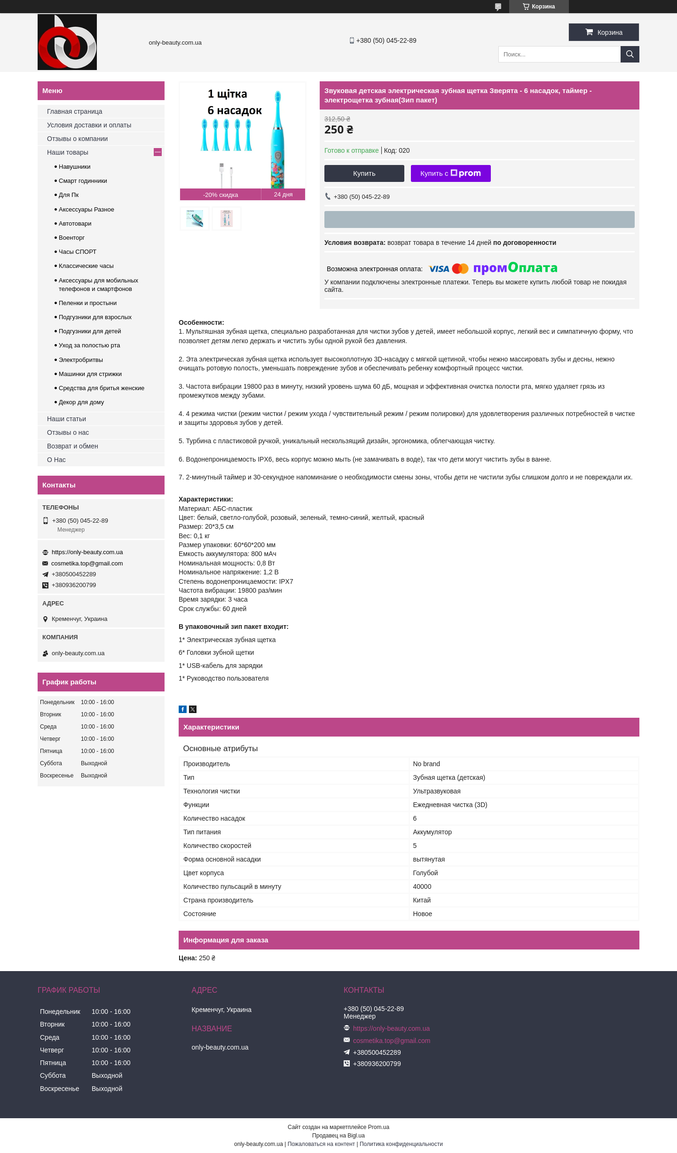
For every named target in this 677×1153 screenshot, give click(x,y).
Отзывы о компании (77, 138)
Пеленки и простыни (88, 302)
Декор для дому (81, 402)
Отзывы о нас (68, 432)
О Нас (56, 459)
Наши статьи (66, 419)
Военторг (72, 237)
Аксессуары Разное (86, 209)
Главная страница (74, 111)
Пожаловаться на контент (321, 1144)
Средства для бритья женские (101, 388)
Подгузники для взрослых (95, 317)
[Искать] (630, 54)
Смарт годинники (83, 180)
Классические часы (86, 265)
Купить (364, 173)
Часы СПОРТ (77, 251)
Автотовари (75, 223)
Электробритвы (81, 359)
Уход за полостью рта (89, 345)
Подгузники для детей (90, 331)
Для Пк (69, 194)
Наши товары (67, 152)
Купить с (450, 173)
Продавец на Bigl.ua (338, 1135)
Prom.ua (378, 1127)
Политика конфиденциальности (401, 1144)
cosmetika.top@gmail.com (87, 563)
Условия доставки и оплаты (89, 125)
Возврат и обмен (72, 446)
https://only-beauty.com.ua (87, 552)
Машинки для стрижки (90, 373)
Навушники (75, 166)
